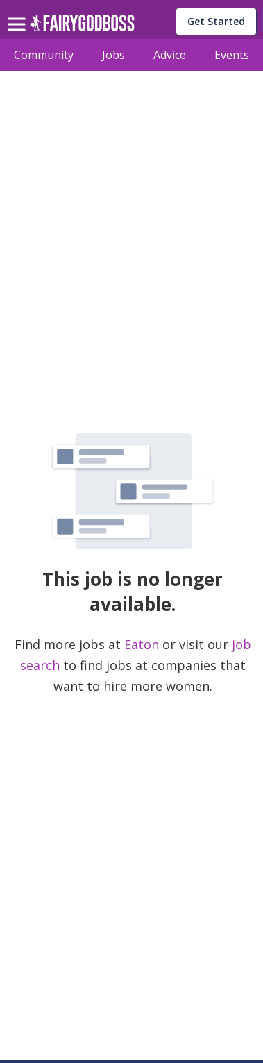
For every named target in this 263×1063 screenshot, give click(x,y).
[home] (82, 27)
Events (231, 54)
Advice (169, 54)
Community (44, 54)
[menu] (19, 13)
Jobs (113, 54)
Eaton (143, 644)
